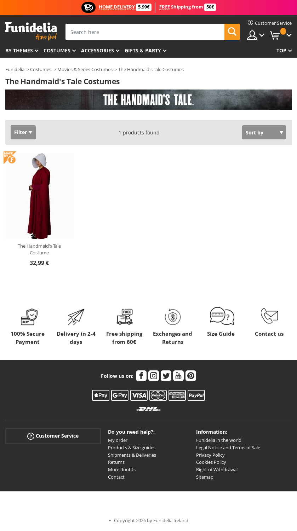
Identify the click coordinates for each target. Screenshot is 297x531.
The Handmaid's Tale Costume (39, 249)
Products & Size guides (131, 447)
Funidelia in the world (218, 440)
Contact (116, 477)
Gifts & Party (143, 50)
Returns (116, 462)
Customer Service (53, 436)
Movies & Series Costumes (85, 69)
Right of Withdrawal (217, 469)
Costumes (57, 50)
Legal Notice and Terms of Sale (228, 447)
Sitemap (204, 477)
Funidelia (14, 69)
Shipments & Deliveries (132, 455)
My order (117, 440)
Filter (20, 132)
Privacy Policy (210, 455)
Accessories (97, 50)
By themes (19, 50)
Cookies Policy (211, 462)
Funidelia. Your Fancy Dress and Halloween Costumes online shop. (31, 31)
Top (281, 50)
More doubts (122, 469)
